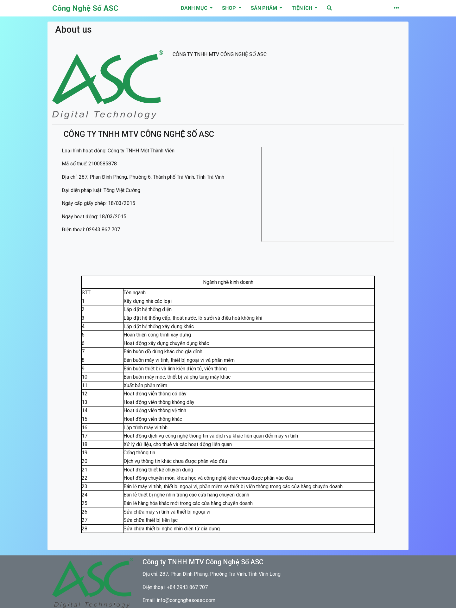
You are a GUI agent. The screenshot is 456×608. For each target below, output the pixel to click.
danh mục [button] (195, 8)
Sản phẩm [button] (264, 8)
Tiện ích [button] (303, 8)
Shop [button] (229, 8)
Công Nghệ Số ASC (85, 8)
